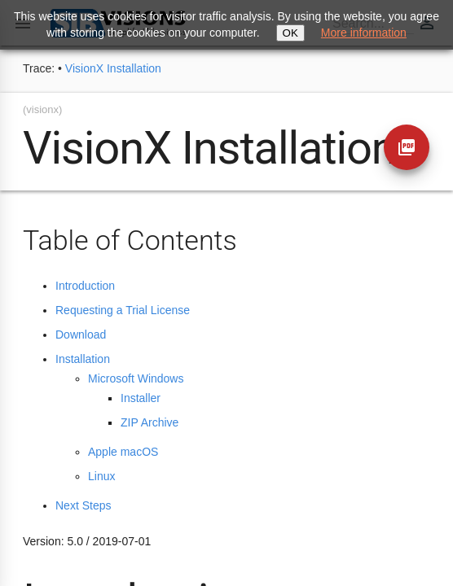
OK (290, 33)
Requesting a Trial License (122, 310)
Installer (141, 398)
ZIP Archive (149, 422)
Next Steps (83, 505)
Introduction (85, 285)
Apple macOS (123, 451)
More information (364, 32)
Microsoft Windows (135, 378)
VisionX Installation (113, 68)
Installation (82, 358)
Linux (101, 476)
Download (80, 334)
